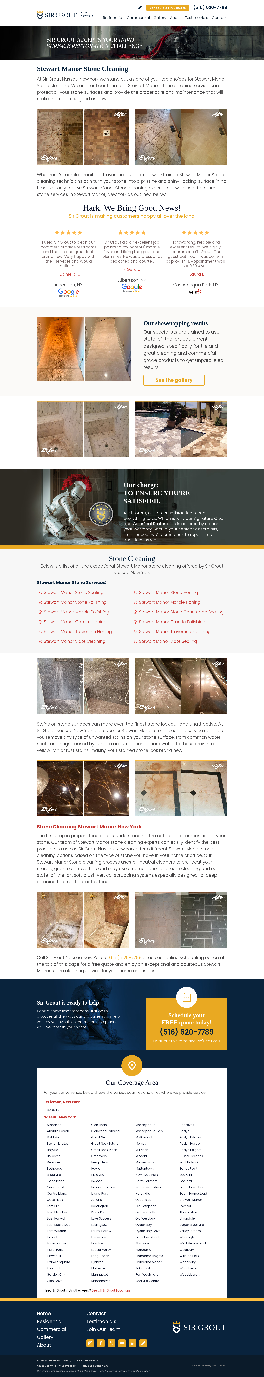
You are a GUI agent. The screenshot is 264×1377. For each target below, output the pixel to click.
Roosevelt (187, 1125)
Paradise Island (147, 1237)
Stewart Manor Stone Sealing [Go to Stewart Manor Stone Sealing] (74, 592)
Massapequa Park (149, 1131)
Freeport (53, 1268)
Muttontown (144, 1168)
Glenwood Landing (105, 1131)
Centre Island (57, 1193)
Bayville (52, 1150)
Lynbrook (98, 1262)
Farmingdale (56, 1243)
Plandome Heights (149, 1256)
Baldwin (53, 1137)
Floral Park (55, 1249)
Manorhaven (100, 1281)
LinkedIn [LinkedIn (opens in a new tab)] (132, 1343)
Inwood (97, 1181)
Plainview (142, 1243)
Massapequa (145, 1125)
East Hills (53, 1206)
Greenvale (99, 1156)
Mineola (141, 1156)
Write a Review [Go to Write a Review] (140, 7)
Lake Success (101, 1218)
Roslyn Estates (190, 1137)
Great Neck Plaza (104, 1150)
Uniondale (187, 1218)
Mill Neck (141, 1150)
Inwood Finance (103, 1187)
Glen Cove (54, 1281)
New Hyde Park (146, 1175)
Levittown (98, 1243)
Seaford (186, 1181)
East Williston (56, 1231)
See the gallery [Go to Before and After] (174, 380)
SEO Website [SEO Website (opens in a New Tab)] (200, 1365)
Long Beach (100, 1256)
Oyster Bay (143, 1225)
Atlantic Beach (58, 1131)
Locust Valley (101, 1249)
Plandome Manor (148, 1262)
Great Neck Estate (104, 1143)
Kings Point (99, 1212)
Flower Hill (54, 1256)
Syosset (185, 1206)
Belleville (53, 1110)
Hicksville (97, 1175)
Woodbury (188, 1262)
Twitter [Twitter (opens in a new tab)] (111, 1343)
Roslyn (184, 1131)
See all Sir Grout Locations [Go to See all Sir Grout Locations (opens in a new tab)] (111, 1290)
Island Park (99, 1193)
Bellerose (53, 1156)
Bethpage (54, 1168)
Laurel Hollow (101, 1231)
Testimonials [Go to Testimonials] (196, 17)
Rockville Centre (147, 1281)
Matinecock (144, 1137)
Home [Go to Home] (44, 1313)
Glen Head (99, 1125)
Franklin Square (58, 1262)
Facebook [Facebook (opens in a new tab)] (101, 1343)
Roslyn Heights (190, 1150)
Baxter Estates (57, 1143)
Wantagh (187, 1237)
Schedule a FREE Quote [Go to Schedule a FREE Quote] (168, 8)
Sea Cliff (186, 1175)
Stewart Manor (191, 1200)
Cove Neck (55, 1200)
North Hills (142, 1193)
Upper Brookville (192, 1225)
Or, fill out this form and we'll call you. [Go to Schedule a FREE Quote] (186, 1041)
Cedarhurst (55, 1187)
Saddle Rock (189, 1162)
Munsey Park (144, 1162)
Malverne (98, 1268)
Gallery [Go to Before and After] (160, 17)
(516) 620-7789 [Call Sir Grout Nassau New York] (210, 7)
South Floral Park (192, 1187)
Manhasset (99, 1274)
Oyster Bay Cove (147, 1231)
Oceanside (143, 1200)
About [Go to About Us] (175, 17)
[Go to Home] (67, 14)
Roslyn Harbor (190, 1143)
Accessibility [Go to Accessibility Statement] (45, 1366)
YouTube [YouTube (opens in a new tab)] (122, 1343)
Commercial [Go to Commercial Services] (138, 17)
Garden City (56, 1274)
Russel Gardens (191, 1156)
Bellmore (53, 1162)
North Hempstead (148, 1187)
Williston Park (189, 1256)
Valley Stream (190, 1231)
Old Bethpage (146, 1206)
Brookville (54, 1175)
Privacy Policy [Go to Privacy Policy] (66, 1366)
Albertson (54, 1125)
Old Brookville (145, 1212)
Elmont (52, 1237)
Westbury (187, 1249)
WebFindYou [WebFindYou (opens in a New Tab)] (219, 1365)
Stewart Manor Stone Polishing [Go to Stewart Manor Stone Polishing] (75, 602)
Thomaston (188, 1212)
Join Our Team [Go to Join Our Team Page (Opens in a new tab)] (103, 1329)
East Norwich (56, 1218)
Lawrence (98, 1237)
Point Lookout (145, 1268)
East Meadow (57, 1212)
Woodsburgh (190, 1274)
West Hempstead (193, 1243)
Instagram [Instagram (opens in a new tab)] (90, 1343)
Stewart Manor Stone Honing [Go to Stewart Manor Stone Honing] (168, 592)
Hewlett (97, 1168)
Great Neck (99, 1137)
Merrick (140, 1143)
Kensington (99, 1206)
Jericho (96, 1200)
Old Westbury (145, 1218)
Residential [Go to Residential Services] (113, 17)
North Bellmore (146, 1181)
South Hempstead (193, 1193)
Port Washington (147, 1274)
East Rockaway (58, 1225)
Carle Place (55, 1181)
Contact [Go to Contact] (219, 17)
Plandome (143, 1249)
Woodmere (188, 1268)
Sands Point (188, 1168)
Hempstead (100, 1162)
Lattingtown (100, 1225)
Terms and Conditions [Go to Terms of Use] (95, 1366)
